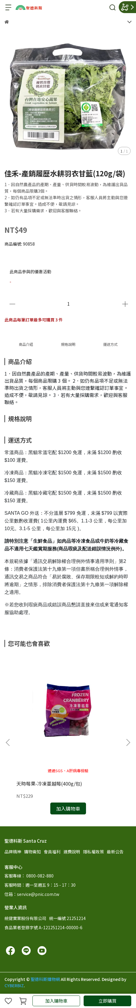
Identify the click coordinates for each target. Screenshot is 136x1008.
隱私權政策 (93, 852)
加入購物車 (56, 1001)
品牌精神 (12, 852)
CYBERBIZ (14, 985)
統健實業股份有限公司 (25, 918)
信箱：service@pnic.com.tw (31, 894)
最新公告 (115, 852)
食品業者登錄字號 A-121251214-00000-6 (43, 927)
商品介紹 (26, 344)
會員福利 (52, 852)
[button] (128, 742)
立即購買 (107, 1001)
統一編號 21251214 (67, 918)
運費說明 (71, 852)
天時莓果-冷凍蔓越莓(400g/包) (49, 783)
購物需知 (32, 852)
